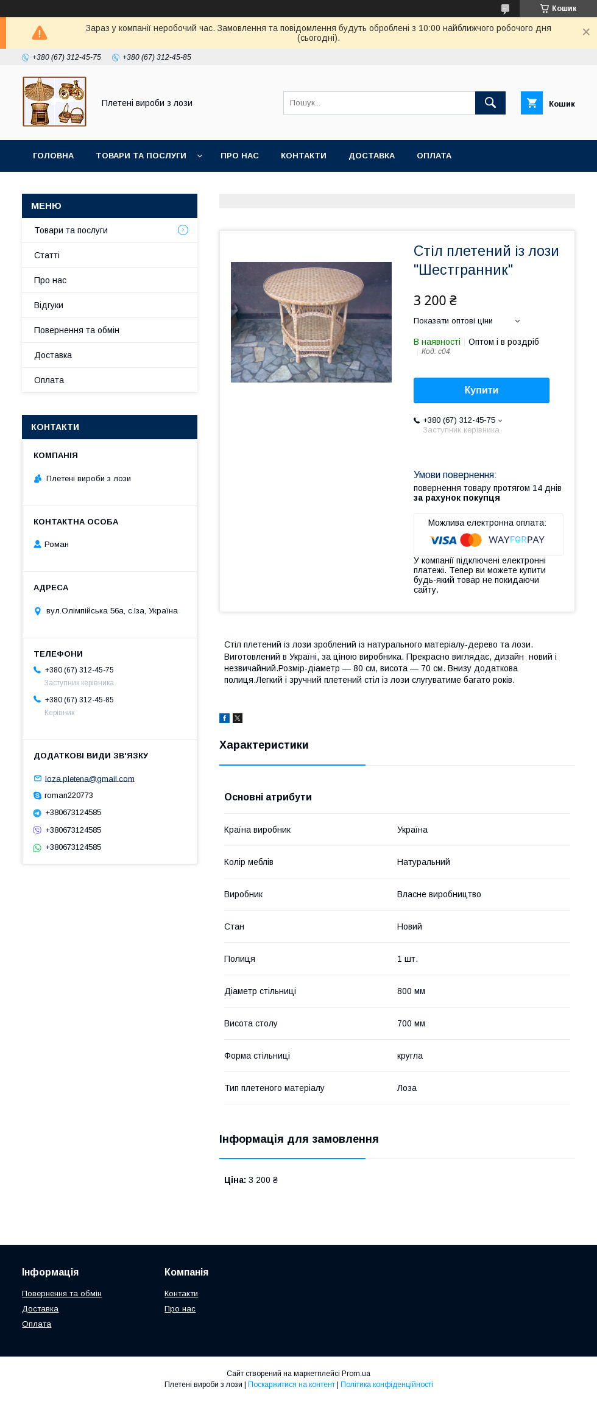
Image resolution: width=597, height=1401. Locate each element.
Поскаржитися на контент (291, 1384)
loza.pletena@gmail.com (90, 778)
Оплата (434, 155)
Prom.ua (356, 1373)
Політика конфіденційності (387, 1384)
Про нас (240, 155)
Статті (47, 255)
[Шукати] (490, 103)
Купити (482, 390)
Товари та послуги (141, 155)
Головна (53, 155)
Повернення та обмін (84, 187)
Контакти (304, 155)
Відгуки (48, 305)
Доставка (371, 155)
